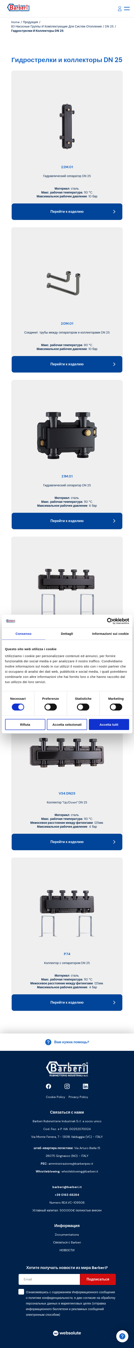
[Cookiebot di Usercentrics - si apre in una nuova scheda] (110, 621)
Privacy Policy (78, 1097)
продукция (30, 22)
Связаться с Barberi (67, 1242)
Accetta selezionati (67, 724)
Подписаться (98, 1279)
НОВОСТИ (67, 1250)
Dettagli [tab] (67, 633)
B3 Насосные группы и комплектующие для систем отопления (56, 26)
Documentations (67, 1235)
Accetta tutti (109, 724)
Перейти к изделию (82, 211)
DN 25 (109, 26)
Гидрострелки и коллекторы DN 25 (37, 31)
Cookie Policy (55, 1097)
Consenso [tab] (23, 633)
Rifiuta (25, 724)
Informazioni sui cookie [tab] (110, 633)
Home (15, 22)
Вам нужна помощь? (67, 1042)
